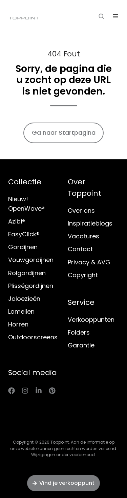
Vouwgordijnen (31, 260)
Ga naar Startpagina (64, 132)
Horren (18, 324)
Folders (79, 332)
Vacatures (83, 236)
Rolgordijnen (27, 273)
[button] (101, 16)
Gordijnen (23, 247)
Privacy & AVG (89, 262)
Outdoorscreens (33, 337)
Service (81, 302)
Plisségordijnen (30, 286)
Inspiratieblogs (90, 223)
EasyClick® (23, 234)
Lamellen (21, 311)
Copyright (83, 275)
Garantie (81, 345)
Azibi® (16, 221)
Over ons (81, 210)
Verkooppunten (91, 319)
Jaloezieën (24, 298)
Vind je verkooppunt (63, 483)
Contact (80, 249)
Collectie (24, 182)
